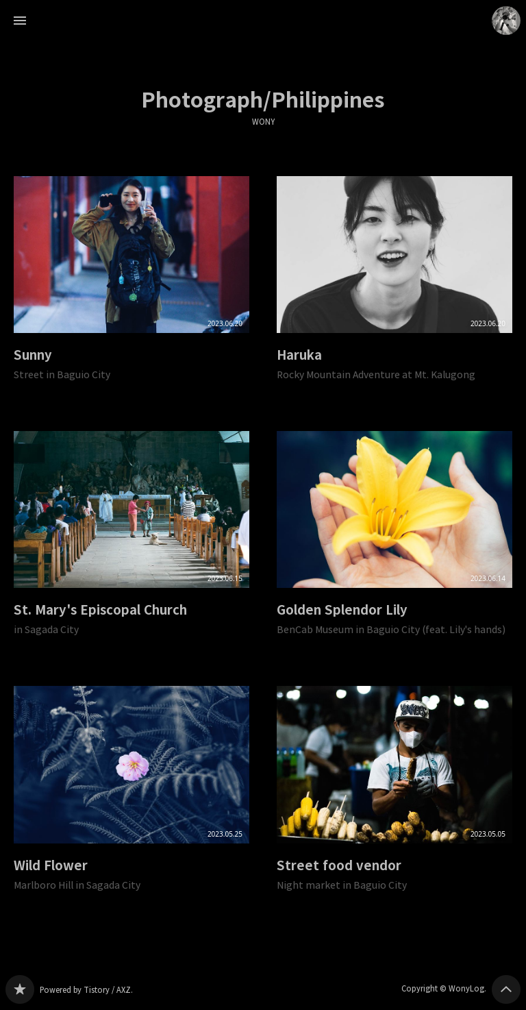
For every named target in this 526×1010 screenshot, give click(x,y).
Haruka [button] (394, 289)
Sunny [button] (131, 289)
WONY (263, 122)
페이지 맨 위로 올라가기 (506, 989)
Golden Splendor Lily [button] (394, 544)
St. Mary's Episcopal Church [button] (131, 544)
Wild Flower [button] (131, 799)
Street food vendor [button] (394, 799)
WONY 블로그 (19, 989)
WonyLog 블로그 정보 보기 (506, 20)
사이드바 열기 (19, 20)
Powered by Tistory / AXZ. (86, 990)
